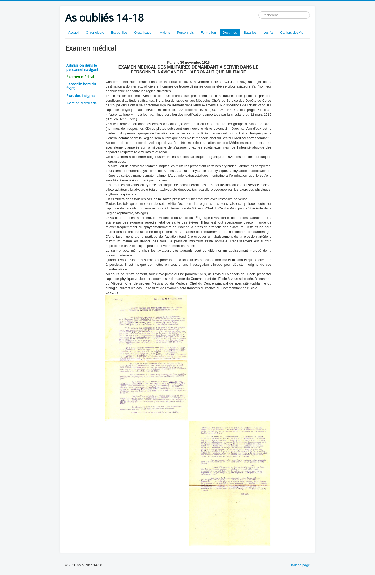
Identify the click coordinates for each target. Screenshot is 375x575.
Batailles (250, 32)
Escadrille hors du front (81, 86)
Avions (165, 32)
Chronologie (95, 32)
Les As (268, 32)
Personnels (185, 32)
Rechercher (258, 11)
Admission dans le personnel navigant (82, 67)
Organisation (143, 32)
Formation (208, 32)
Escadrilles (119, 32)
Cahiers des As (291, 32)
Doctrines (230, 32)
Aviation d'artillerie (81, 103)
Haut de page (300, 565)
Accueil (73, 32)
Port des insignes (80, 95)
